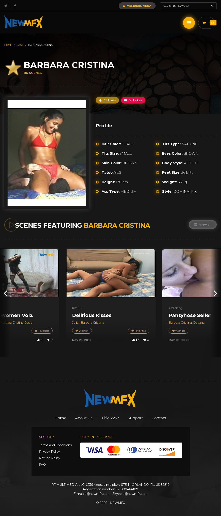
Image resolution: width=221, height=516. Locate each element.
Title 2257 (110, 418)
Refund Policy (49, 458)
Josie (28, 323)
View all (202, 224)
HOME (8, 44)
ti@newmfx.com (97, 494)
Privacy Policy (49, 452)
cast (20, 44)
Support (135, 418)
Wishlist (82, 330)
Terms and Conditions (55, 445)
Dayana (199, 323)
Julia (75, 323)
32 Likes (107, 100)
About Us (84, 418)
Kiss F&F (77, 308)
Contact (159, 418)
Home (60, 418)
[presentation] (5, 293)
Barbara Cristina (12, 323)
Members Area (137, 5)
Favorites (42, 330)
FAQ (42, 465)
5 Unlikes (133, 100)
